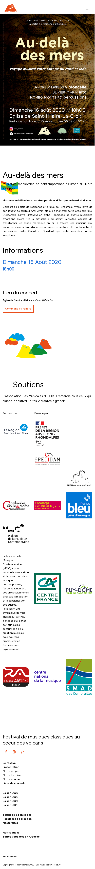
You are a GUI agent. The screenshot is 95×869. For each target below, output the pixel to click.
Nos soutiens (11, 832)
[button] (87, 9)
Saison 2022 (10, 797)
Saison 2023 (10, 792)
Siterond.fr (54, 865)
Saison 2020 (10, 805)
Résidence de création (17, 818)
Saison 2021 (10, 801)
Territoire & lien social (17, 814)
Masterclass (10, 822)
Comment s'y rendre (18, 308)
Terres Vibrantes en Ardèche (21, 836)
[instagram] (6, 752)
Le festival (9, 763)
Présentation (11, 767)
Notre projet (11, 771)
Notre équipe (11, 779)
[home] (10, 8)
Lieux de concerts (14, 783)
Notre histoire (12, 775)
